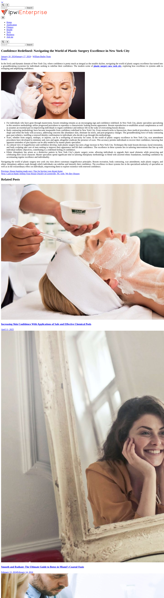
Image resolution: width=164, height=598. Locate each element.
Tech (9, 32)
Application (12, 25)
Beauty (4, 59)
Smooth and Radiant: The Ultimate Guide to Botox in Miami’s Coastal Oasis (42, 566)
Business (10, 34)
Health (9, 29)
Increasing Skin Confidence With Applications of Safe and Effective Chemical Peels (46, 324)
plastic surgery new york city (107, 66)
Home (9, 22)
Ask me (10, 37)
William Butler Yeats (42, 56)
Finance (10, 27)
